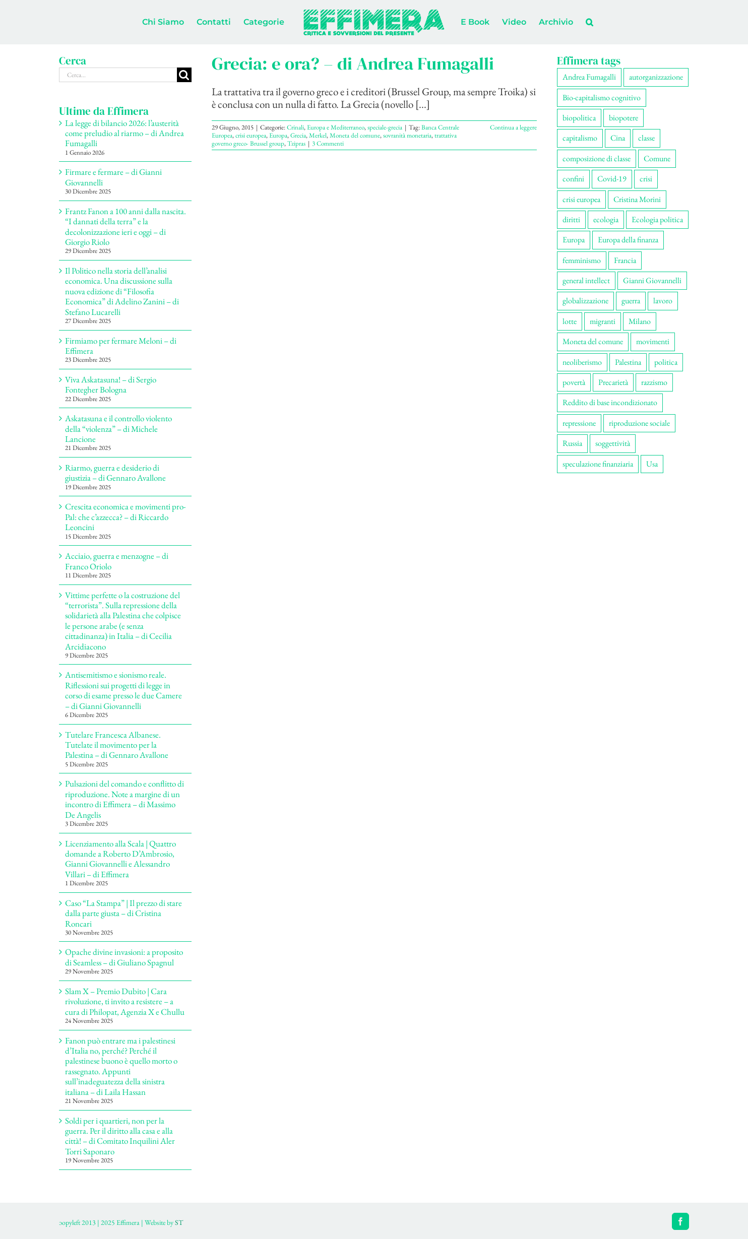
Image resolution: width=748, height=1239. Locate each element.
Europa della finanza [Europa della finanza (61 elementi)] (628, 239)
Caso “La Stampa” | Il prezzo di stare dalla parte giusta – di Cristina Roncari (123, 913)
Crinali (295, 127)
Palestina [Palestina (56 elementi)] (628, 362)
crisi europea (250, 135)
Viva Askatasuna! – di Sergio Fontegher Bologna (110, 384)
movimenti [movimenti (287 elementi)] (652, 341)
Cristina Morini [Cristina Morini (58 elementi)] (637, 199)
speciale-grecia (384, 127)
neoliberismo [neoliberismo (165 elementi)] (582, 362)
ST (179, 1222)
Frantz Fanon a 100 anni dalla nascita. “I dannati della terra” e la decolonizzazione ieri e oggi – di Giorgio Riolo (125, 226)
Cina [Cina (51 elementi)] (617, 138)
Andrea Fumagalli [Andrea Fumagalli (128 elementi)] (589, 77)
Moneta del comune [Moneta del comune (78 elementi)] (593, 341)
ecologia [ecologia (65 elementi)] (605, 219)
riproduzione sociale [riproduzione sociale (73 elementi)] (639, 423)
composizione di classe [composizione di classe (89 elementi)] (597, 158)
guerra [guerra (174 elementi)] (630, 300)
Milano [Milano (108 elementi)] (640, 321)
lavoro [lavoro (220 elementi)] (662, 300)
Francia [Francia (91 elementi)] (625, 260)
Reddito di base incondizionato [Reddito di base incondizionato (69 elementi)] (610, 402)
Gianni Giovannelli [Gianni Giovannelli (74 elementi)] (652, 280)
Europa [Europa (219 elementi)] (574, 239)
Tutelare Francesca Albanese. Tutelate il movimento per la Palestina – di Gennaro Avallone (116, 745)
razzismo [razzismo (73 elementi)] (654, 382)
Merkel (318, 135)
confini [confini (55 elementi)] (573, 178)
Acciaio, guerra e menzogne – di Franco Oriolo (116, 560)
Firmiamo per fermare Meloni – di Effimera (120, 345)
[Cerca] (184, 75)
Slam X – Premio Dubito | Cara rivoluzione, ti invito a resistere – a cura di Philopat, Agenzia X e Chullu (124, 1001)
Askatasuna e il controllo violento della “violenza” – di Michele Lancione (118, 428)
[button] (589, 22)
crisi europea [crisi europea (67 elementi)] (581, 199)
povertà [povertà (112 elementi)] (574, 382)
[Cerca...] (118, 75)
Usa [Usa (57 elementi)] (652, 464)
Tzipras (296, 143)
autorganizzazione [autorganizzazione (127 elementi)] (656, 77)
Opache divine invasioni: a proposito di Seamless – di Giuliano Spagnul (124, 956)
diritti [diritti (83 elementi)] (571, 219)
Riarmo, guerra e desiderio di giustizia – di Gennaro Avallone (115, 472)
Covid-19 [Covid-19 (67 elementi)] (612, 178)
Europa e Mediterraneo (335, 127)
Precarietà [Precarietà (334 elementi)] (613, 382)
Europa (278, 135)
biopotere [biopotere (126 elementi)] (623, 117)
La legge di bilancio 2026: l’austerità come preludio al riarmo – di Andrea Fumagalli (124, 133)
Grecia (298, 135)
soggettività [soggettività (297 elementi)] (612, 443)
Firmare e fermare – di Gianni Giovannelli (113, 176)
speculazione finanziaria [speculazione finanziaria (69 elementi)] (598, 464)
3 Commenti (328, 143)
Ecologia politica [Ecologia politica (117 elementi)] (657, 219)
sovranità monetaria (407, 135)
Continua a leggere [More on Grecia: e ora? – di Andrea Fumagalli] (513, 127)
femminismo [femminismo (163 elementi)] (582, 260)
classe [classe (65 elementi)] (646, 138)
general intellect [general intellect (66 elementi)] (586, 280)
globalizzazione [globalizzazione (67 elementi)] (585, 300)
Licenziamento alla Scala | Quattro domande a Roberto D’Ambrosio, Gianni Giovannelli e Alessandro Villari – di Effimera (120, 859)
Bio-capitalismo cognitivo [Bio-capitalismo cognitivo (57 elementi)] (602, 97)
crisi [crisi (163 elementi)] (646, 178)
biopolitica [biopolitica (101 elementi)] (579, 117)
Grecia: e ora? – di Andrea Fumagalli (353, 63)
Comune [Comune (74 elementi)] (657, 158)
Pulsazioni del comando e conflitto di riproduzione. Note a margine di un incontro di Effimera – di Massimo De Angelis (124, 799)
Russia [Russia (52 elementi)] (572, 443)
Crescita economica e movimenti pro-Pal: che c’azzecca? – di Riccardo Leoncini (125, 517)
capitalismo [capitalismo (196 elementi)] (580, 138)
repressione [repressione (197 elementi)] (579, 423)
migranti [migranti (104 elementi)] (602, 321)
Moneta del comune (355, 135)
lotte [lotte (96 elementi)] (570, 321)
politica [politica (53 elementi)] (665, 362)
